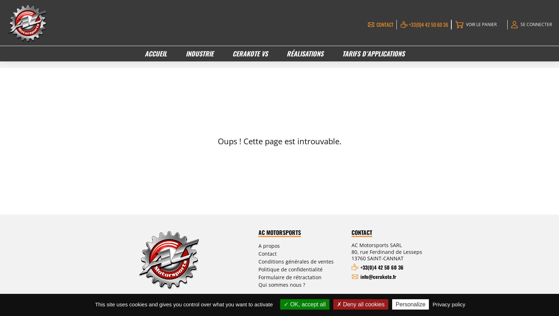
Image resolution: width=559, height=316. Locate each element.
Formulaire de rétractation (296, 276)
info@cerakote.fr (382, 276)
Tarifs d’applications (373, 53)
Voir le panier (477, 24)
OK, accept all (304, 304)
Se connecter (535, 24)
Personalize (411, 304)
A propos (278, 246)
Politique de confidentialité (297, 268)
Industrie (200, 53)
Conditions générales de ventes (303, 261)
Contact (379, 24)
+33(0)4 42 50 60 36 (423, 24)
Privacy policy (449, 304)
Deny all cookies (361, 304)
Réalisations (305, 53)
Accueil (156, 53)
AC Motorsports (289, 233)
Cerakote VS (249, 53)
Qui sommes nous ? (290, 283)
